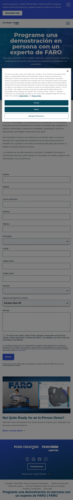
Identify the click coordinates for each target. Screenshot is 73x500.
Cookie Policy (23, 96)
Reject (36, 109)
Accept (36, 102)
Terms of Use (36, 96)
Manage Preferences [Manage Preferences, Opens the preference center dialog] (36, 116)
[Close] (67, 71)
